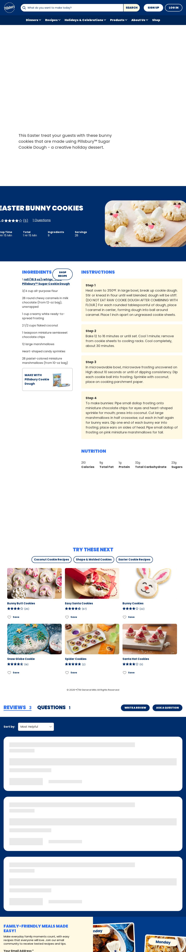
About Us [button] (138, 20)
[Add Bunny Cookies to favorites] (125, 617)
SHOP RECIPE (62, 274)
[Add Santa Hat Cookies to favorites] (125, 672)
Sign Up (153, 8)
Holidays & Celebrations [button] (84, 20)
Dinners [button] (32, 20)
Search (132, 8)
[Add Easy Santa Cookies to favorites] (67, 617)
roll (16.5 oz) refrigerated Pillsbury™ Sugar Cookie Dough (46, 281)
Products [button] (117, 20)
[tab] (17, 708)
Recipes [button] (51, 20)
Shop (156, 20)
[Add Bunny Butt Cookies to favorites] (9, 617)
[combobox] (71, 8)
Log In (173, 8)
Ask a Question (167, 708)
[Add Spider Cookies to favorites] (67, 672)
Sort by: (9, 727)
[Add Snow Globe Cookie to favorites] (9, 672)
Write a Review (135, 708)
